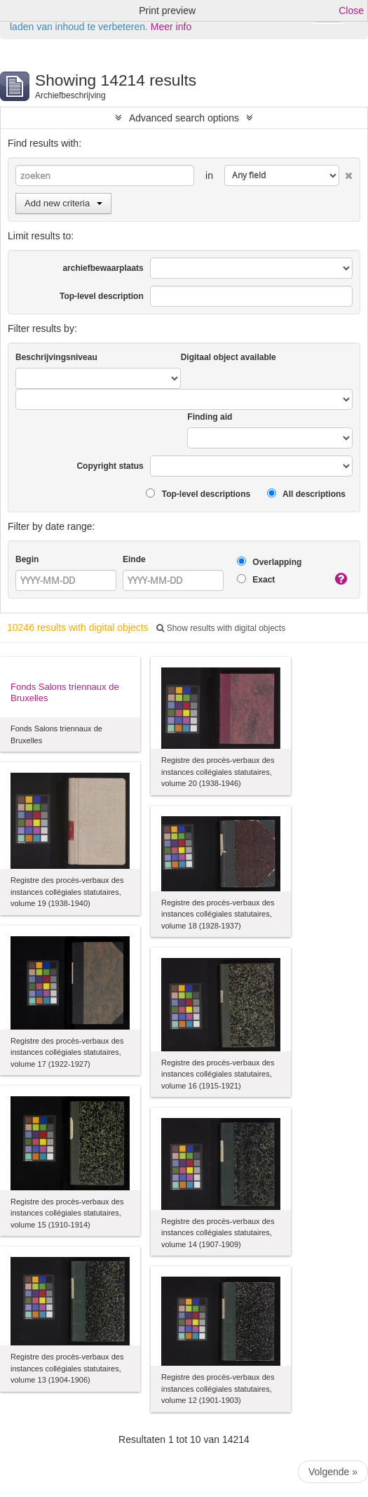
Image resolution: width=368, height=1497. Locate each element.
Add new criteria (63, 203)
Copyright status (109, 466)
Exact (256, 579)
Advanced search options (184, 118)
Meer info (171, 26)
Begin (27, 559)
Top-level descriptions (198, 493)
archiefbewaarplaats (102, 268)
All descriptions (306, 493)
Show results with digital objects (220, 628)
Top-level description (102, 296)
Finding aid (209, 417)
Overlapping (269, 562)
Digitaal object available (228, 357)
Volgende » (332, 1471)
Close (351, 10)
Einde (134, 559)
